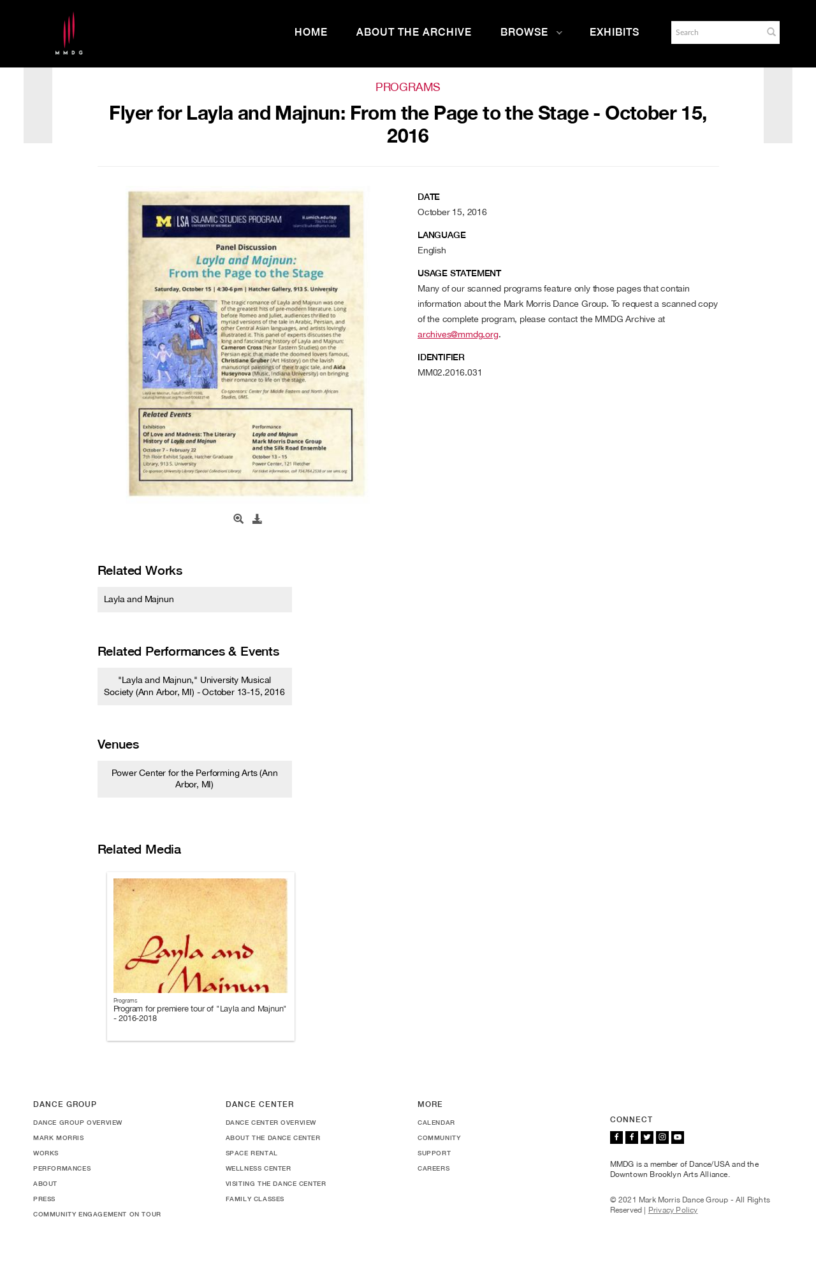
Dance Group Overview (77, 1122)
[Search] (716, 32)
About (45, 1183)
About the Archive (414, 32)
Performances (62, 1168)
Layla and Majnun (139, 599)
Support (434, 1153)
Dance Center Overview (271, 1122)
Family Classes (255, 1198)
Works (46, 1153)
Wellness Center (258, 1168)
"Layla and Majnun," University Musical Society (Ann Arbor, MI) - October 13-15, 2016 (194, 685)
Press (44, 1198)
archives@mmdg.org (458, 334)
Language (441, 235)
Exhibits (614, 32)
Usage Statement (459, 273)
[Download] (257, 519)
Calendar (436, 1122)
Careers (433, 1168)
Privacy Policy (673, 1210)
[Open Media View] (238, 519)
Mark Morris (58, 1137)
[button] (771, 31)
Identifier (441, 357)
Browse (531, 32)
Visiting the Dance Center (276, 1183)
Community (439, 1137)
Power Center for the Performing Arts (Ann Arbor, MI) (195, 778)
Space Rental (252, 1153)
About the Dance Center (273, 1137)
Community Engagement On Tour (97, 1214)
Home (311, 32)
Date (429, 197)
